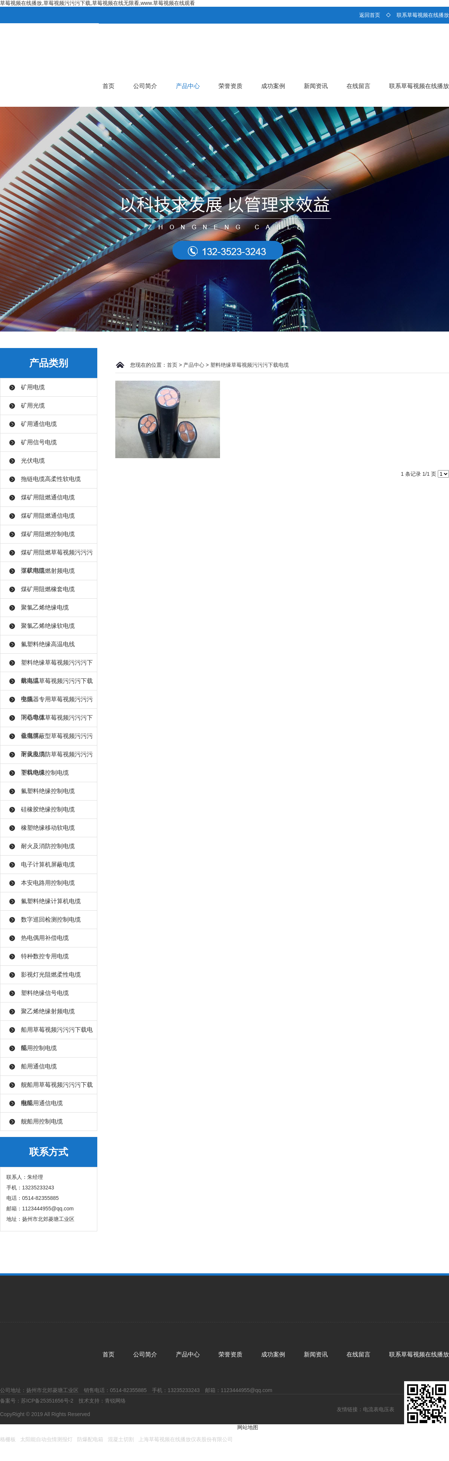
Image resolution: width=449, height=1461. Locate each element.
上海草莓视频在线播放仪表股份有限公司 (185, 1439)
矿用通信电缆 (39, 424)
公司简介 (145, 86)
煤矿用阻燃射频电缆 (48, 571)
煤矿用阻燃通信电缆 (48, 497)
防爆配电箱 (90, 1439)
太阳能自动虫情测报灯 (46, 1439)
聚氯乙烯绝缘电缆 (45, 607)
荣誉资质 (230, 86)
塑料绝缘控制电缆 (45, 772)
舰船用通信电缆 (42, 1103)
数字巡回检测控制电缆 (51, 919)
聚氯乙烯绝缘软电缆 (48, 626)
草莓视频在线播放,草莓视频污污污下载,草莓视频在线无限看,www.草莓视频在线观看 (97, 3)
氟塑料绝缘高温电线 (48, 644)
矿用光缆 (33, 405)
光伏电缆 (33, 460)
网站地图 (247, 1427)
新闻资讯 (316, 86)
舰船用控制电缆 (42, 1121)
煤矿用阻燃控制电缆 (48, 534)
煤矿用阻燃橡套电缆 (48, 589)
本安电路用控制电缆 (48, 883)
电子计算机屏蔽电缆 (48, 864)
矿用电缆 (33, 387)
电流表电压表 (378, 1409)
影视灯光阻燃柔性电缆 (51, 974)
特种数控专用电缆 (45, 956)
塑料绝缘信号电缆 (45, 993)
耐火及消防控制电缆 (48, 846)
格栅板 (8, 1439)
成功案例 (273, 86)
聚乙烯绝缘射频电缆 (48, 1011)
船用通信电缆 (39, 1066)
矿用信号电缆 (39, 442)
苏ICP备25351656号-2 (47, 1401)
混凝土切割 (121, 1439)
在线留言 (358, 86)
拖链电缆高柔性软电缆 (51, 479)
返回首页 (369, 15)
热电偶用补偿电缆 (45, 938)
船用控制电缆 (39, 1048)
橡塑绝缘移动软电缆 (48, 828)
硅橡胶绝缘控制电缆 (48, 809)
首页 (108, 86)
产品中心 (188, 86)
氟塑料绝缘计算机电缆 (51, 901)
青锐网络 (115, 1401)
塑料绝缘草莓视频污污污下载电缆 (249, 365)
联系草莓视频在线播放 (423, 15)
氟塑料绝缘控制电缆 (48, 791)
